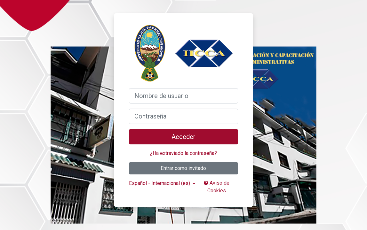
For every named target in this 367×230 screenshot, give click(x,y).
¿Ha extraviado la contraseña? (183, 153)
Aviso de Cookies (216, 187)
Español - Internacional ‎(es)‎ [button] (160, 183)
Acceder (183, 137)
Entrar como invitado (183, 168)
